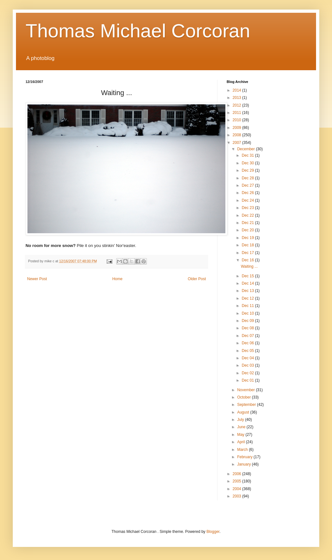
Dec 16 (248, 260)
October (244, 397)
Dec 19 (248, 237)
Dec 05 (248, 350)
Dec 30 (248, 163)
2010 (237, 120)
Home (117, 279)
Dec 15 (248, 276)
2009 (237, 127)
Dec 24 (248, 200)
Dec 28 (248, 178)
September (247, 404)
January (244, 464)
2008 (237, 135)
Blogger (213, 531)
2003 (237, 496)
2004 (237, 489)
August (243, 412)
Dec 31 (248, 155)
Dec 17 (248, 252)
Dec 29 (248, 170)
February (245, 457)
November (246, 390)
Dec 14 (248, 283)
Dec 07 (248, 335)
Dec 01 (248, 380)
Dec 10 (248, 313)
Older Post (197, 279)
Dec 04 (248, 358)
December (246, 149)
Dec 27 (248, 185)
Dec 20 (248, 230)
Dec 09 (248, 320)
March (243, 449)
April (241, 442)
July (241, 419)
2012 (237, 105)
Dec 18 (248, 245)
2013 (237, 97)
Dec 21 (248, 222)
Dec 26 (248, 192)
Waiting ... (249, 266)
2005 (237, 481)
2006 (237, 474)
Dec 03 (248, 365)
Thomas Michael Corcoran (138, 30)
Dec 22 (248, 215)
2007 (237, 142)
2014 (237, 90)
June (241, 427)
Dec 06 (248, 343)
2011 (237, 112)
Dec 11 (248, 305)
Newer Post (37, 279)
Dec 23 (248, 207)
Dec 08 (248, 328)
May (241, 434)
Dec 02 (248, 373)
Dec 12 (248, 298)
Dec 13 (248, 290)
